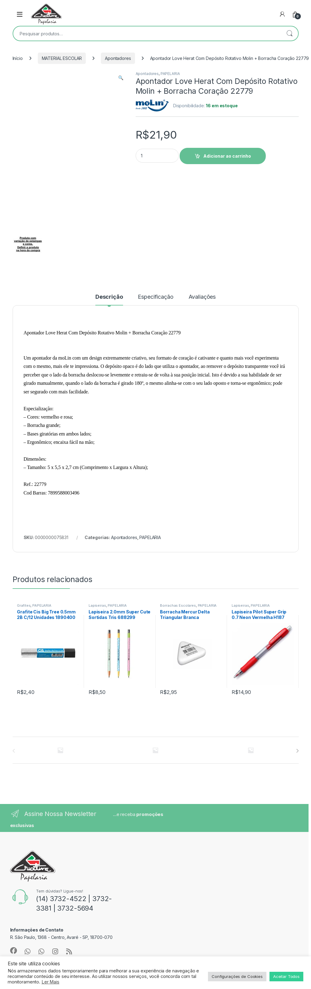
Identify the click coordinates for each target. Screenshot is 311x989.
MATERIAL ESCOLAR (62, 58)
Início (18, 58)
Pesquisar (289, 33)
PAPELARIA (170, 73)
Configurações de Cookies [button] (237, 976)
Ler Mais (50, 982)
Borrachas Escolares (178, 605)
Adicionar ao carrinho (227, 156)
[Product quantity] (157, 156)
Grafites (23, 605)
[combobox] (147, 33)
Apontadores (118, 58)
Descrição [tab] (109, 297)
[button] (120, 77)
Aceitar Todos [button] (286, 976)
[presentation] (297, 751)
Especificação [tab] (155, 297)
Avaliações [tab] (202, 297)
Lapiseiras (97, 605)
